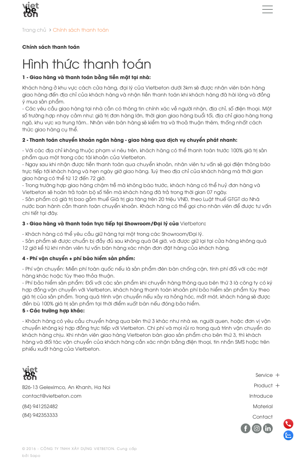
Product (263, 385)
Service (264, 374)
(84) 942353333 (40, 414)
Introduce (261, 395)
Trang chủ (34, 29)
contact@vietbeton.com (51, 395)
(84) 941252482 (40, 406)
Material (263, 406)
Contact (263, 416)
